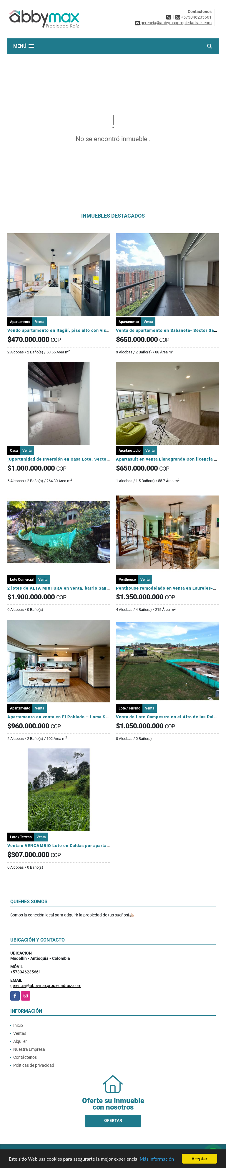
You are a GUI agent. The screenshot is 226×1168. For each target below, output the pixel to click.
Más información (157, 1159)
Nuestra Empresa (29, 1049)
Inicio (18, 1025)
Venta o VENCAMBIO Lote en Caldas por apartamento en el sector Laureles (86, 845)
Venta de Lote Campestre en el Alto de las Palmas (169, 716)
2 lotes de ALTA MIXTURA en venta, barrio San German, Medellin (76, 588)
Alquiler (20, 1041)
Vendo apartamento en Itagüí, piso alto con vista (58, 330)
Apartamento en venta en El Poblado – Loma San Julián (66, 716)
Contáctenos (25, 1057)
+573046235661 (196, 17)
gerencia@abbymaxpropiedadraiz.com (45, 985)
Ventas (19, 1033)
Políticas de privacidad (33, 1065)
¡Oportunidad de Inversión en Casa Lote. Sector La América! (71, 459)
